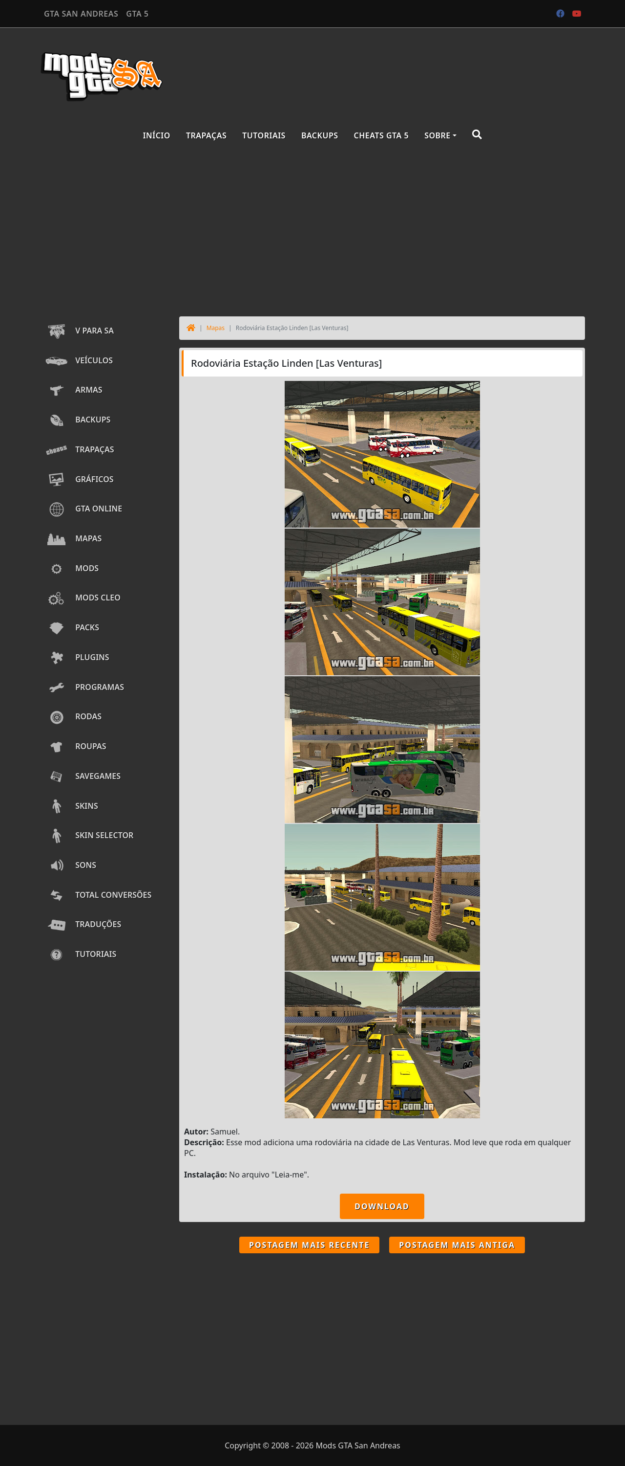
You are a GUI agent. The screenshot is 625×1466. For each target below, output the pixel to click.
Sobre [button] (437, 135)
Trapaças (206, 135)
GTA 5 (137, 13)
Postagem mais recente (309, 1245)
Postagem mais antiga (457, 1245)
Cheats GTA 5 (381, 135)
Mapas (216, 328)
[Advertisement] (312, 230)
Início (156, 135)
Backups (319, 135)
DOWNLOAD (381, 1206)
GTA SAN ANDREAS (81, 13)
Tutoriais (264, 135)
